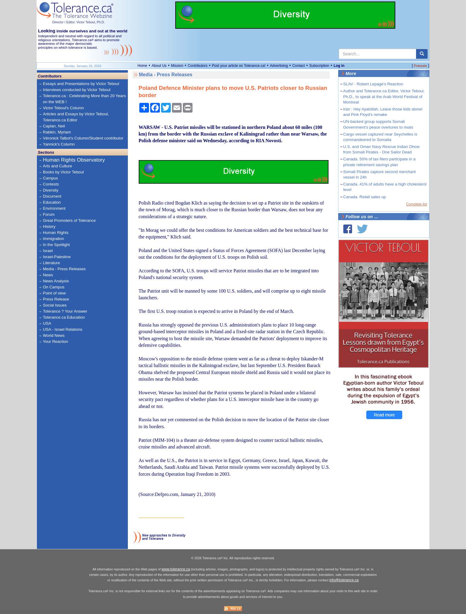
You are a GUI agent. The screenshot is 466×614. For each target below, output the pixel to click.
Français (420, 65)
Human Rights (55, 232)
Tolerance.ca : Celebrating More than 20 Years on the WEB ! (84, 99)
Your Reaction (55, 341)
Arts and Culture (57, 166)
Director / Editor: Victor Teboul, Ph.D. (78, 22)
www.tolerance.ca (176, 569)
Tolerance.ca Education (64, 317)
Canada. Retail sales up (364, 197)
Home (142, 66)
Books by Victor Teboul (63, 172)
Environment (54, 208)
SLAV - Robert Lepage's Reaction (373, 84)
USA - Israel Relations (62, 329)
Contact (298, 66)
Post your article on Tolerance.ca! (238, 66)
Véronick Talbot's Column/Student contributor (83, 138)
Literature (51, 263)
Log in (339, 66)
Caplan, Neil (54, 126)
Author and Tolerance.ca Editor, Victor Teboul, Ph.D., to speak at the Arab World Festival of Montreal (384, 96)
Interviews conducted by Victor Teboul (76, 89)
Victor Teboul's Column (63, 108)
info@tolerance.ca (344, 580)
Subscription (319, 66)
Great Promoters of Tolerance (69, 220)
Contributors (197, 66)
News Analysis (56, 281)
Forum (49, 214)
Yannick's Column (59, 144)
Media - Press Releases (64, 269)
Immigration (53, 238)
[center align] (422, 54)
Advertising (279, 66)
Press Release (56, 299)
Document (52, 196)
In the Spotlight (56, 244)
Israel (48, 250)
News (48, 275)
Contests (51, 184)
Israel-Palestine (57, 256)
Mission (177, 66)
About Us (159, 66)
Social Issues (55, 305)
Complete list (416, 204)
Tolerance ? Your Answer (65, 311)
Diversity (50, 190)
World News (54, 335)
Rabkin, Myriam (57, 132)
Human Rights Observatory (74, 160)
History (49, 226)
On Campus (53, 287)
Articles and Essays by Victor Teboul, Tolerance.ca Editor (76, 117)
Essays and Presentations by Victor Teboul (81, 83)
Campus (50, 178)
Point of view (54, 293)
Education (52, 202)
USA (47, 323)
